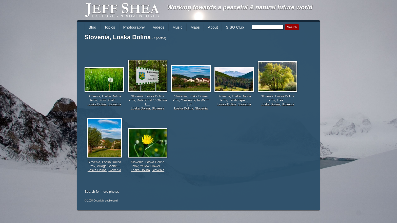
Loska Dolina (97, 104)
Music (177, 27)
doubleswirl (111, 200)
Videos (159, 27)
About (213, 27)
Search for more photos (102, 191)
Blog (92, 27)
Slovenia (114, 104)
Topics (109, 27)
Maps (195, 27)
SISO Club (235, 27)
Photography (134, 27)
